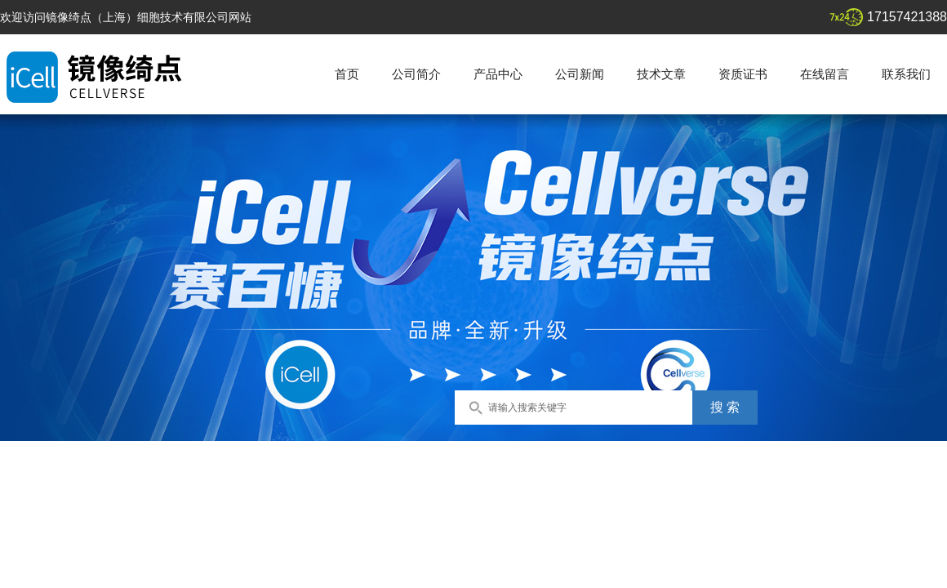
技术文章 (661, 74)
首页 (347, 74)
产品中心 (498, 74)
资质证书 (742, 74)
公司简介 (416, 74)
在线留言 (824, 74)
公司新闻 (579, 74)
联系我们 (906, 74)
